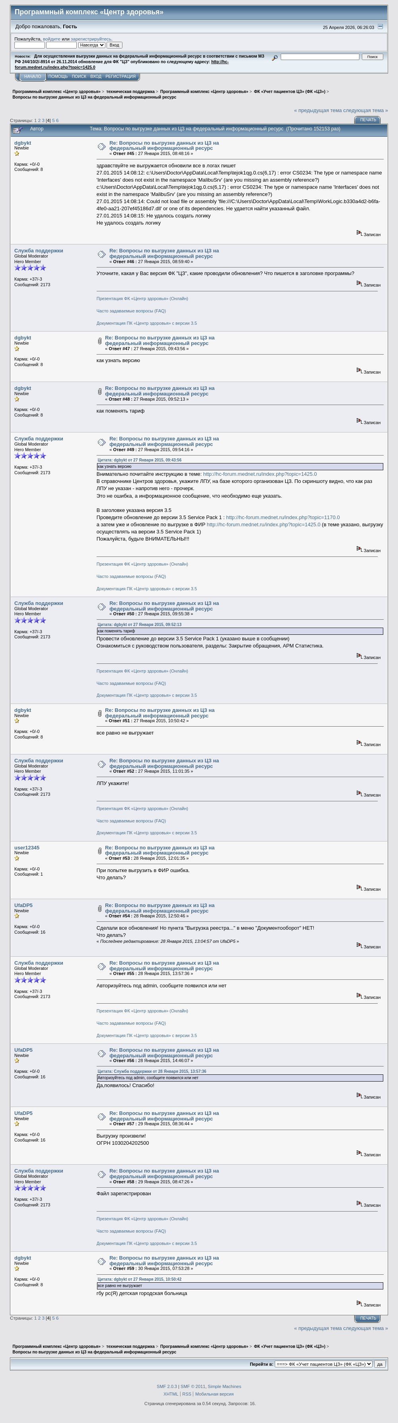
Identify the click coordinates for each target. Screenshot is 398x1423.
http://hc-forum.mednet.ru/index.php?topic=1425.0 (260, 474)
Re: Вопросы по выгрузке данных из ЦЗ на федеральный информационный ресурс (164, 145)
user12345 (26, 848)
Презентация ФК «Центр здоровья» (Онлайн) (142, 298)
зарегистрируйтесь (91, 38)
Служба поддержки (38, 251)
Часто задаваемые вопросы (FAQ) (131, 310)
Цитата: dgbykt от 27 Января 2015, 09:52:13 (140, 624)
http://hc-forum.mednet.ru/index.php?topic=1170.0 (283, 517)
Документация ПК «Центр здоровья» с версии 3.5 (147, 323)
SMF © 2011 (193, 1386)
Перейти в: (261, 1364)
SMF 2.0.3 (167, 1386)
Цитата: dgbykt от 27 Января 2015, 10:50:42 (140, 1279)
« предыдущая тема (318, 110)
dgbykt (22, 143)
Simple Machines (224, 1386)
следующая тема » (365, 110)
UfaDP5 (23, 905)
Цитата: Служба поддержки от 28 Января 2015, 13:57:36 (152, 1071)
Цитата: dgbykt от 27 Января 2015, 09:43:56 (140, 460)
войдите (51, 38)
